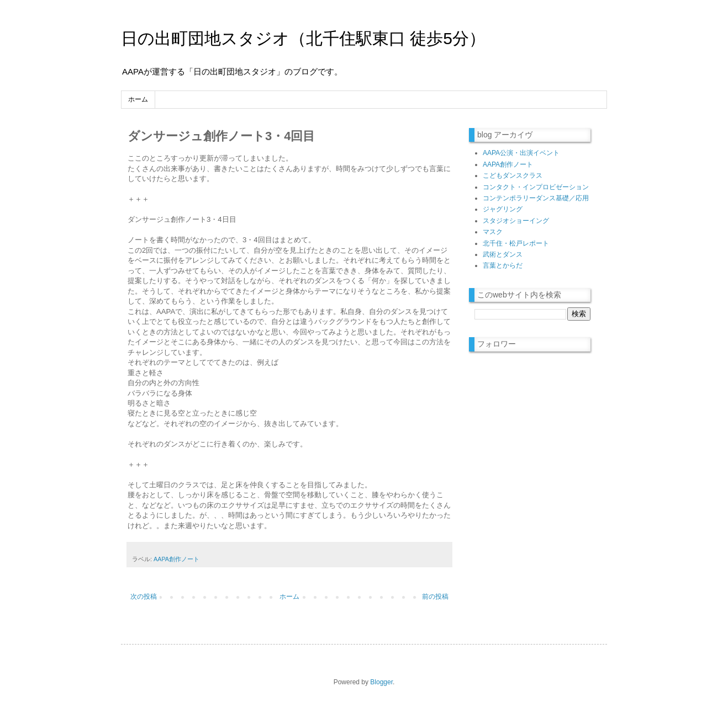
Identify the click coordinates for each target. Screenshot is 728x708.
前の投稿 (435, 596)
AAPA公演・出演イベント (521, 153)
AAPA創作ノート (176, 559)
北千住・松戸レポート (516, 243)
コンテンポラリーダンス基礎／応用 (536, 198)
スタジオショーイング (516, 221)
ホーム (138, 99)
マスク (493, 232)
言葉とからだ (503, 265)
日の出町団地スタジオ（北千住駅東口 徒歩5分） (303, 38)
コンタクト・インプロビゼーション (536, 187)
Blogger (381, 682)
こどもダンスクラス (512, 175)
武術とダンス (503, 254)
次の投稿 (143, 596)
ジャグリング (503, 209)
